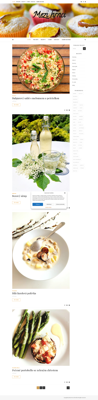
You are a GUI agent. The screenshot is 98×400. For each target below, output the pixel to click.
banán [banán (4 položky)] (74, 93)
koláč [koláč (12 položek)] (79, 122)
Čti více (16, 104)
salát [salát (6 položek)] (74, 148)
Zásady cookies (48, 207)
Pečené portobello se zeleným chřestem (35, 370)
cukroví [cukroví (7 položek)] (75, 107)
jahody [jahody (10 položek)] (81, 119)
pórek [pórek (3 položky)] (81, 139)
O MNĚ (28, 1)
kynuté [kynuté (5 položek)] (81, 125)
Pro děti (74, 82)
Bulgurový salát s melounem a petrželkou (35, 98)
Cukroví (74, 60)
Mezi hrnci (49, 16)
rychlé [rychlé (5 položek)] (80, 145)
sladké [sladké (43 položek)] (80, 148)
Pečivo (73, 72)
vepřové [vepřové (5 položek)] (75, 165)
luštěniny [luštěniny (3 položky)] (81, 127)
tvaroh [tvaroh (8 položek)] (75, 153)
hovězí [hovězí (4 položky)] (75, 116)
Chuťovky (74, 57)
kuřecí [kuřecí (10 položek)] (74, 125)
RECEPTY (24, 1)
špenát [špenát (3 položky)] (82, 168)
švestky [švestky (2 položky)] (75, 170)
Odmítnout (49, 204)
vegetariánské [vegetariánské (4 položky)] (77, 159)
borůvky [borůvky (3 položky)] (75, 99)
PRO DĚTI (18, 1)
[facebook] (81, 1)
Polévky (14, 290)
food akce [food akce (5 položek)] (76, 113)
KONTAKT (33, 1)
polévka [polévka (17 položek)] (81, 133)
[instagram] (83, 1)
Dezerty (74, 63)
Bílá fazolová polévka (24, 293)
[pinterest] (85, 1)
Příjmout (38, 204)
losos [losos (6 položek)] (74, 127)
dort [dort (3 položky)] (81, 107)
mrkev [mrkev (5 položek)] (74, 130)
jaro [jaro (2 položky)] (74, 122)
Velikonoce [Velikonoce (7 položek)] (76, 162)
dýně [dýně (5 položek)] (74, 110)
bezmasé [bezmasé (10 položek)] (75, 96)
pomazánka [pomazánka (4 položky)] (76, 136)
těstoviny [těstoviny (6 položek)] (76, 156)
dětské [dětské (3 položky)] (80, 110)
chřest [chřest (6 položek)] (75, 105)
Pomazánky (75, 79)
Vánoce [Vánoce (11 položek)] (82, 165)
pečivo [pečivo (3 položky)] (75, 133)
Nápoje (14, 193)
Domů (13, 1)
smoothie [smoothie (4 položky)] (75, 150)
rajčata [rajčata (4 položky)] (75, 142)
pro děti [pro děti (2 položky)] (75, 139)
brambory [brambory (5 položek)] (75, 102)
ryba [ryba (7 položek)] (81, 142)
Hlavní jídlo (16, 367)
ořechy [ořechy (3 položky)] (81, 130)
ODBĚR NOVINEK (40, 1)
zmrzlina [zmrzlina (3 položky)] (75, 168)
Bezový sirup (19, 196)
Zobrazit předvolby (60, 204)
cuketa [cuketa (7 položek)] (81, 105)
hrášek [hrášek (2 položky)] (81, 116)
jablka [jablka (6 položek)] (74, 119)
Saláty (14, 95)
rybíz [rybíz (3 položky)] (74, 145)
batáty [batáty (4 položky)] (81, 93)
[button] (65, 193)
